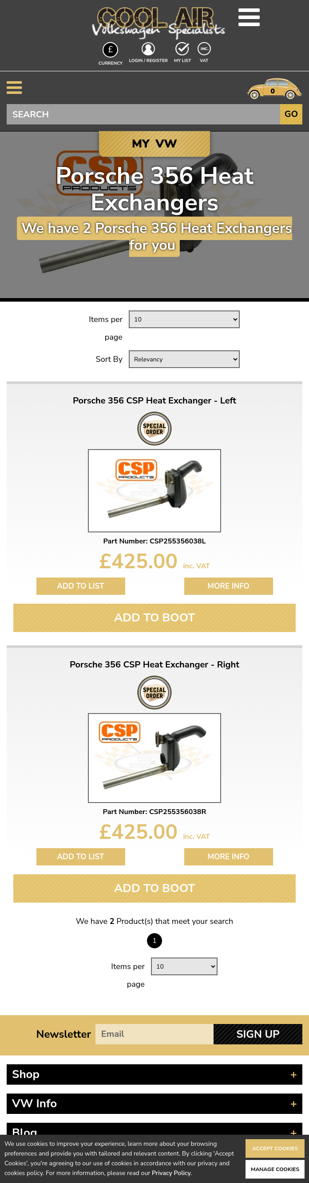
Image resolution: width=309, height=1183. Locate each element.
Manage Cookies (275, 1169)
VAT (205, 60)
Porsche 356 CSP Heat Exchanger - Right (154, 665)
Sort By (109, 359)
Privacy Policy (171, 1173)
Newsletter (63, 1034)
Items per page (106, 328)
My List (182, 61)
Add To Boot (154, 617)
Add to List (80, 586)
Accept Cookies (275, 1148)
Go (291, 114)
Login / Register (148, 61)
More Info (228, 586)
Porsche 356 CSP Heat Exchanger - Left (154, 401)
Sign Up (257, 1034)
